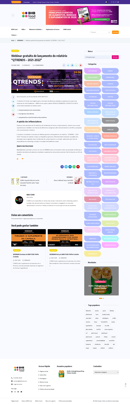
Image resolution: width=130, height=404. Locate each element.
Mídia (23, 29)
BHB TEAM (17, 260)
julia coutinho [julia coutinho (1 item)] (89, 329)
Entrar (115, 32)
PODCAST (110, 223)
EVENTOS (110, 121)
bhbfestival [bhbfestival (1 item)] (89, 314)
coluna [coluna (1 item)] (96, 318)
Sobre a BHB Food (27, 401)
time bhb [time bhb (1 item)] (106, 344)
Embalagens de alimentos (110, 113)
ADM (110, 71)
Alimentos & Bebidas (35, 29)
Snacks (92, 238)
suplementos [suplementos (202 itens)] (89, 340)
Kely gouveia (110, 145)
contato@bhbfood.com (19, 381)
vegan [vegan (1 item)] (87, 348)
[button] (100, 298)
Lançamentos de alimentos (93, 159)
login (24, 218)
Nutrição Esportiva (92, 216)
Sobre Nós (43, 375)
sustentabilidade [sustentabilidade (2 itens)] (100, 340)
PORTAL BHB (93, 230)
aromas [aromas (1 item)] (97, 310)
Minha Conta (44, 382)
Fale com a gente (45, 386)
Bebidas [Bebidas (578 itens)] (112, 310)
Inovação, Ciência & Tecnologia (92, 137)
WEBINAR (20, 40)
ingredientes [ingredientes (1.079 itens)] (89, 325)
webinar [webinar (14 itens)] (103, 348)
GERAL (110, 129)
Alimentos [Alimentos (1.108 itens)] (88, 310)
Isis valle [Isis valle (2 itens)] (107, 325)
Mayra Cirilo (110, 166)
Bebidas (110, 77)
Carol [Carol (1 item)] (97, 314)
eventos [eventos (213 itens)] (88, 322)
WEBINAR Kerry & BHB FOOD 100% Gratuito (64, 254)
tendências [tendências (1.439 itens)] (98, 344)
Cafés (110, 84)
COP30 (110, 97)
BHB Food (14, 29)
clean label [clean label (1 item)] (88, 318)
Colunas (13, 35)
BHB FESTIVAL (92, 84)
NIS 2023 (92, 199)
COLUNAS (93, 97)
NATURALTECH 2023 (92, 183)
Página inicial (44, 371)
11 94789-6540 (16, 378)
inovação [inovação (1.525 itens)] (98, 325)
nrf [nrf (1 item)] (86, 333)
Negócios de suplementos (110, 192)
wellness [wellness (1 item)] (111, 348)
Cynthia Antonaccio (93, 104)
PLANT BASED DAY (92, 223)
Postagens (43, 378)
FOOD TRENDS (92, 129)
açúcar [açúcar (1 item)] (104, 310)
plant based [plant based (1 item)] (89, 337)
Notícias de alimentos (93, 207)
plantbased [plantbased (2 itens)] (104, 333)
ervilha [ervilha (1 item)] (114, 318)
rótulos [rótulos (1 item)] (106, 337)
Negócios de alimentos (92, 192)
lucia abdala (92, 166)
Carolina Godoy (92, 90)
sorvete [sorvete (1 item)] (113, 337)
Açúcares (92, 71)
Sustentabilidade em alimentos (92, 246)
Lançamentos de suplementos (110, 159)
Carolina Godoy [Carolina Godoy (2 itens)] (106, 314)
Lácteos (92, 151)
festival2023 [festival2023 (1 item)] (104, 322)
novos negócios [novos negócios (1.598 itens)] (109, 329)
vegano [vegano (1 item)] (95, 348)
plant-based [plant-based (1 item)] (94, 333)
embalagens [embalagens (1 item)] (105, 318)
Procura (115, 57)
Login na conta (16, 384)
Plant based (110, 214)
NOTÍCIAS (110, 199)
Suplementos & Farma (52, 29)
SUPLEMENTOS (110, 238)
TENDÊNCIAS (110, 245)
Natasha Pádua (110, 173)
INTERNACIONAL (110, 136)
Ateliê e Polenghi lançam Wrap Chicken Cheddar (46, 2)
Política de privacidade (47, 389)
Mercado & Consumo (93, 174)
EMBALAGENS (92, 112)
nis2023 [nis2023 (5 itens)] (98, 329)
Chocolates (110, 90)
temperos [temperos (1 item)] (88, 344)
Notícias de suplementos (110, 207)
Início (12, 40)
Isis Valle (92, 145)
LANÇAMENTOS (110, 151)
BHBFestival (67, 29)
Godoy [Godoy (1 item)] (113, 322)
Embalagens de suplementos (92, 122)
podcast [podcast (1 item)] (98, 337)
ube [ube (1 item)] (114, 344)
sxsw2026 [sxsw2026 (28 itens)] (111, 340)
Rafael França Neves (110, 231)
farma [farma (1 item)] (95, 322)
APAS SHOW (92, 77)
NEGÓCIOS (110, 182)
